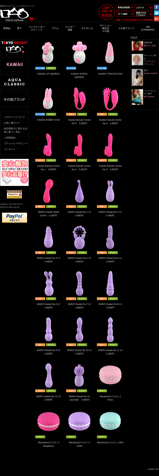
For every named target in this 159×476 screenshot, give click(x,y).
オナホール (87, 28)
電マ (19, 28)
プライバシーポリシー (15, 143)
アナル (55, 28)
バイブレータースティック (36, 28)
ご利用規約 (10, 137)
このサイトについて (14, 117)
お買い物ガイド (12, 123)
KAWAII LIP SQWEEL (48, 73)
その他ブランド (126, 28)
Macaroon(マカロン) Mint (110, 442)
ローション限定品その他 (105, 28)
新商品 (6, 28)
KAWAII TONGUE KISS (110, 73)
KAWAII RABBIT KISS (48, 119)
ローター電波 (70, 28)
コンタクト (10, 149)
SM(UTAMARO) (147, 28)
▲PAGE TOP (153, 469)
